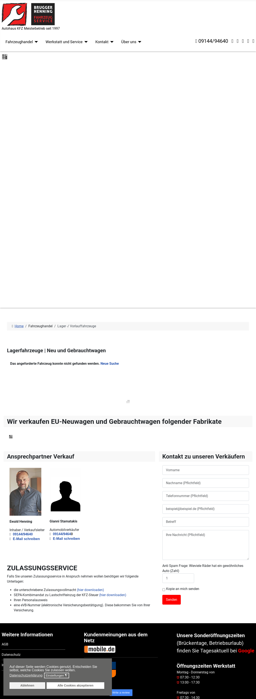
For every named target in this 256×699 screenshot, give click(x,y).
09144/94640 (211, 41)
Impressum (10, 474)
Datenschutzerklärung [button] (26, 675)
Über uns (128, 42)
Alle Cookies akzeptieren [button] (75, 685)
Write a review (121, 501)
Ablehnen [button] (27, 685)
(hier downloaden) (90, 399)
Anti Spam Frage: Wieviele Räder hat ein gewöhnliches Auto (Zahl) (202, 377)
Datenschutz (11, 464)
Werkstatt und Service (64, 42)
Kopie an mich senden (180, 398)
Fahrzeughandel (19, 42)
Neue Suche (109, 173)
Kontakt (102, 42)
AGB (5, 454)
